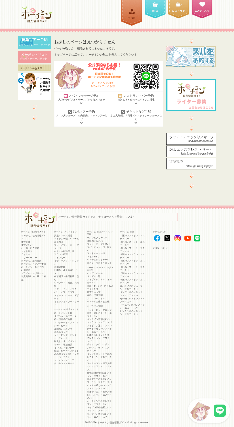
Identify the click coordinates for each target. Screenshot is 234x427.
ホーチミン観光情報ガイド (112, 422)
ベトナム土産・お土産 (98, 301)
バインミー (59, 257)
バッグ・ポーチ (95, 273)
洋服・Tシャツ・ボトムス (100, 286)
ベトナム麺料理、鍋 (64, 251)
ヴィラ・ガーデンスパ (98, 244)
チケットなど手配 (136, 117)
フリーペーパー (29, 257)
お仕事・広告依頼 (30, 248)
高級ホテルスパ (95, 241)
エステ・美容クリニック (99, 263)
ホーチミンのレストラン (65, 232)
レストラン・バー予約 (136, 99)
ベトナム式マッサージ (98, 259)
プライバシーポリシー (32, 273)
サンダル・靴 (93, 276)
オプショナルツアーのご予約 (34, 42)
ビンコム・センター (64, 347)
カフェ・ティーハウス (65, 289)
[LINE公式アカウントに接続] (209, 410)
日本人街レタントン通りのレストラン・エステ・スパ (99, 338)
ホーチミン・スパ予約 (32, 267)
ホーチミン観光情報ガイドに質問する (45, 86)
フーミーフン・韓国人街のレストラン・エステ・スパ (99, 366)
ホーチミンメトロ (63, 313)
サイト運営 (26, 251)
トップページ (62, 54)
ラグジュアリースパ (97, 237)
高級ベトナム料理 (63, 235)
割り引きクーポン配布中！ (34, 56)
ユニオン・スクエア (64, 360)
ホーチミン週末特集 (31, 260)
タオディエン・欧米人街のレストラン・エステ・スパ (99, 394)
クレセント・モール (64, 363)
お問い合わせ (160, 248)
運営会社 (25, 242)
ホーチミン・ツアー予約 (33, 263)
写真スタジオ (61, 332)
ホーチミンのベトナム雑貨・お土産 (100, 268)
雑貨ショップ (93, 292)
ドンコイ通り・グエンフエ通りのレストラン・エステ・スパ (99, 313)
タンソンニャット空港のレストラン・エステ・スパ (99, 357)
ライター (25, 254)
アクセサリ (92, 289)
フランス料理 (61, 254)
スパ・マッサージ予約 (81, 99)
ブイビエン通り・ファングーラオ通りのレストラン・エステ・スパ (99, 328)
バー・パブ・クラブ (64, 292)
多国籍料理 (59, 267)
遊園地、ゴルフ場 (63, 328)
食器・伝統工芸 (95, 295)
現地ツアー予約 (81, 117)
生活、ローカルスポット (66, 350)
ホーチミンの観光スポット (66, 309)
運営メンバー (28, 245)
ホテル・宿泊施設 (63, 344)
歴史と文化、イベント (65, 341)
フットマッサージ (96, 253)
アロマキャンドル (96, 298)
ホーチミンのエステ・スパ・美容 (100, 233)
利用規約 (25, 270)
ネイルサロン (93, 256)
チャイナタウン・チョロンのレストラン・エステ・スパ (99, 347)
